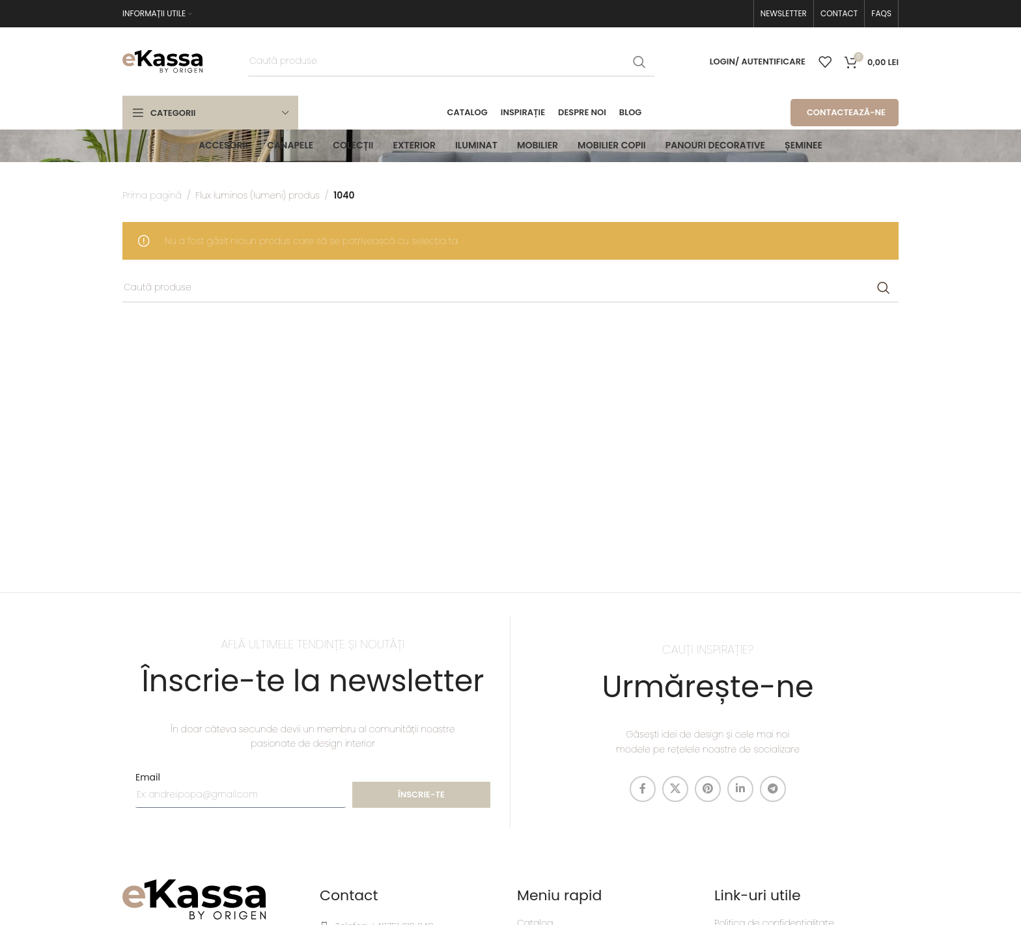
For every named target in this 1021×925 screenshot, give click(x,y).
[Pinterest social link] (708, 789)
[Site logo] (162, 60)
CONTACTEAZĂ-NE (846, 112)
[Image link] (194, 898)
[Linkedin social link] (740, 789)
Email (147, 777)
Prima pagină (152, 195)
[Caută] (451, 62)
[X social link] (675, 789)
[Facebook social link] (643, 789)
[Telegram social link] (773, 789)
